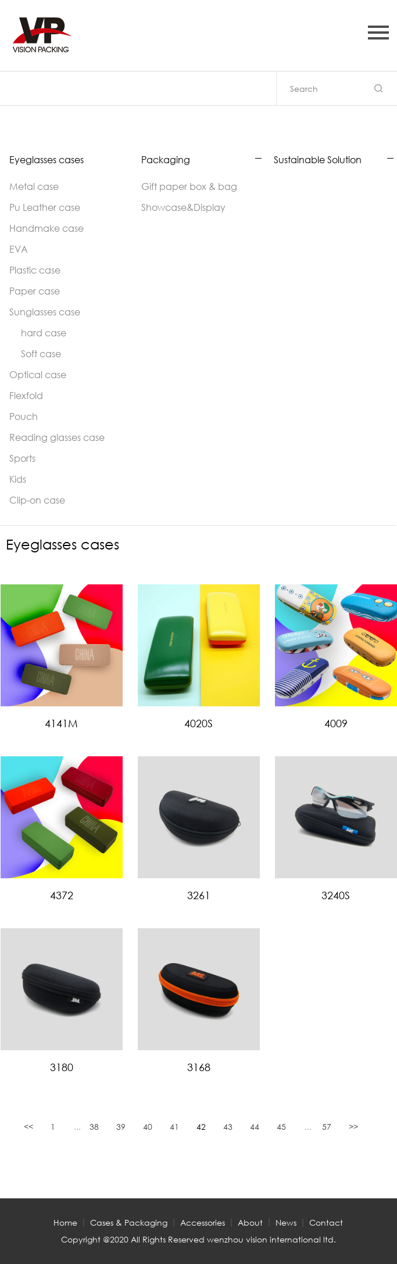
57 (326, 1126)
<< (28, 1126)
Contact (326, 1222)
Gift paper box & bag (189, 186)
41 (174, 1126)
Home (65, 1222)
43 (228, 1126)
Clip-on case (37, 500)
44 (254, 1126)
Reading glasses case (57, 437)
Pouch (23, 416)
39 (121, 1126)
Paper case (34, 291)
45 (281, 1126)
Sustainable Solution (318, 159)
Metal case (34, 186)
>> (353, 1126)
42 (201, 1126)
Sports (22, 458)
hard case (43, 332)
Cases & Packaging (128, 1222)
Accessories (202, 1222)
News (286, 1222)
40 (147, 1126)
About (250, 1222)
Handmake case (46, 228)
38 (94, 1126)
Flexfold (26, 395)
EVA (18, 249)
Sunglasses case (44, 312)
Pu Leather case (44, 207)
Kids (17, 479)
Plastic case (34, 270)
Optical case (37, 374)
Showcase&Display (183, 207)
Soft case (41, 353)
